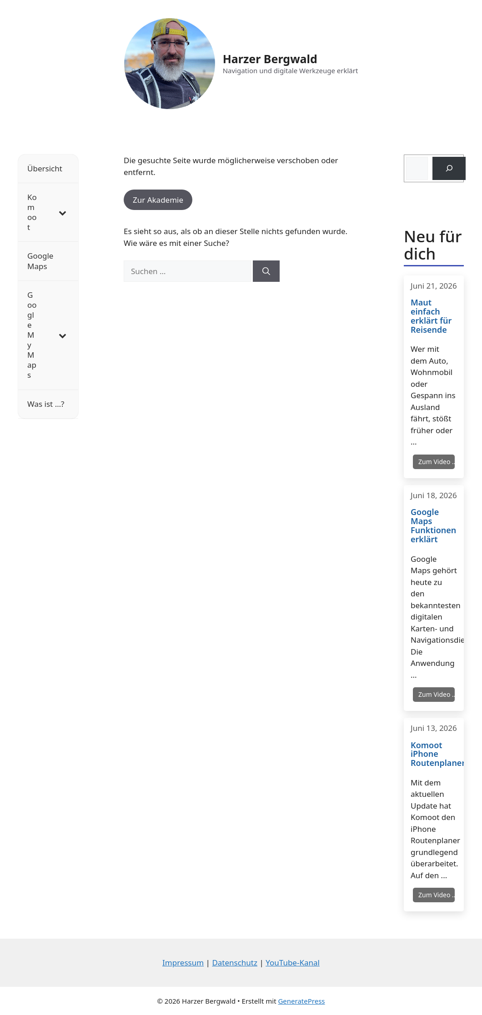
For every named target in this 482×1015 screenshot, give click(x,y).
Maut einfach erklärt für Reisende (431, 316)
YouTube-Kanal (293, 962)
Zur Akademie (158, 200)
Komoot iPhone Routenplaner (434, 754)
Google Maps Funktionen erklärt (433, 526)
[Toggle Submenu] (62, 212)
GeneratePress (301, 1000)
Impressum (183, 962)
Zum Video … (436, 461)
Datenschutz (234, 962)
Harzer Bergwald (270, 58)
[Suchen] (266, 271)
